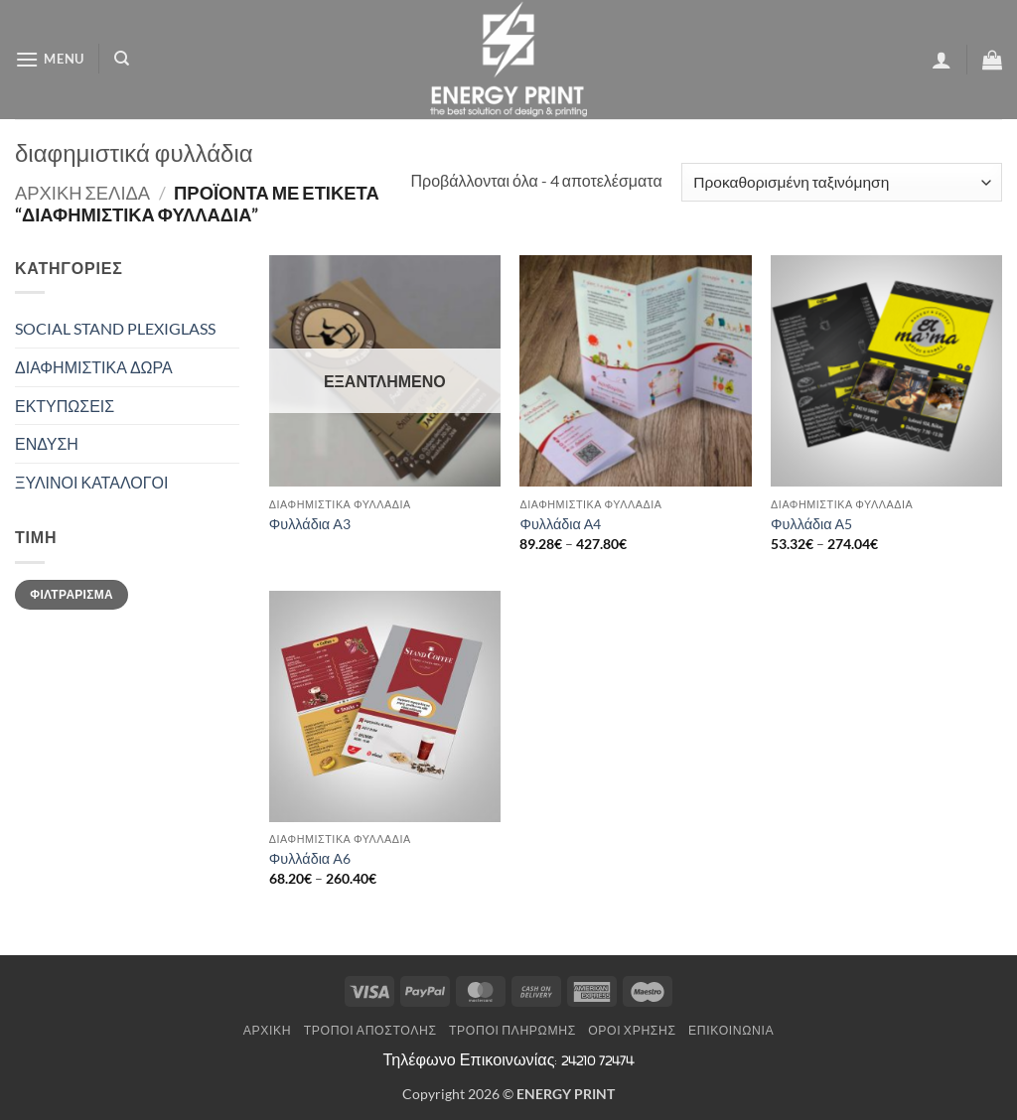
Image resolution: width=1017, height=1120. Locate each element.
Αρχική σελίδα (82, 193)
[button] (49, 59)
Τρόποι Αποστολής (370, 1030)
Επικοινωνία (731, 1030)
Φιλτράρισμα (71, 594)
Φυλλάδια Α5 (811, 523)
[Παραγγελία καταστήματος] (841, 182)
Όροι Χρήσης (631, 1030)
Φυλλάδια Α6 (310, 858)
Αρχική (267, 1030)
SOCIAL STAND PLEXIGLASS (115, 328)
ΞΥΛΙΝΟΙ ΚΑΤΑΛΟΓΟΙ (91, 482)
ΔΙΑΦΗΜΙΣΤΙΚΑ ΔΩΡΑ (94, 366)
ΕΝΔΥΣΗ (46, 443)
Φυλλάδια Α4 (560, 523)
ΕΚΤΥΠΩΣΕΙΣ (64, 405)
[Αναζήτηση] (121, 58)
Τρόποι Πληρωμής (512, 1030)
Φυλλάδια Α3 (310, 523)
